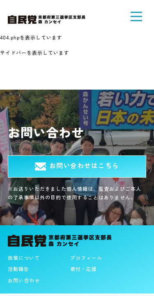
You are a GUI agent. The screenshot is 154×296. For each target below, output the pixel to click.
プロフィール (86, 257)
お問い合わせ (24, 280)
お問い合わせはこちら (77, 165)
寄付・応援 (83, 268)
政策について (24, 257)
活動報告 (18, 268)
